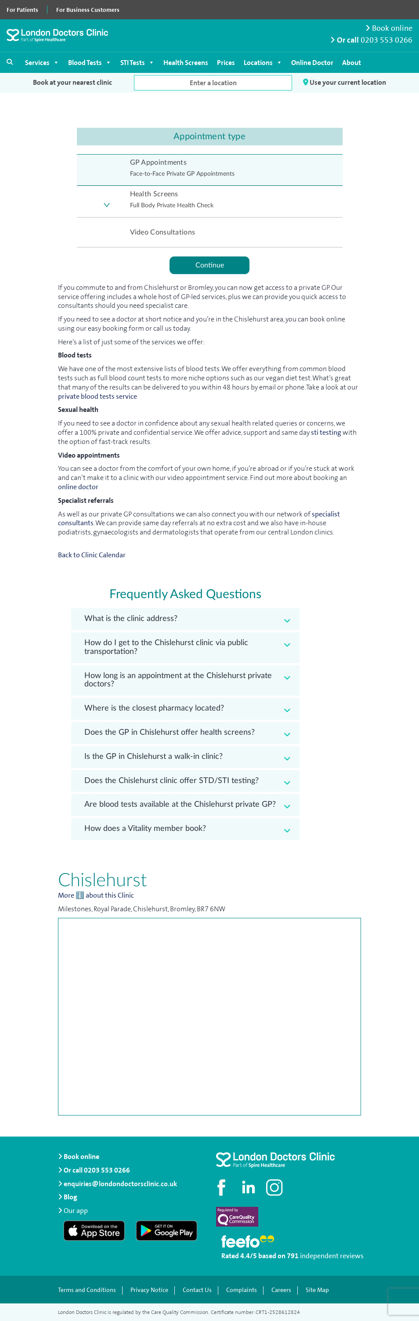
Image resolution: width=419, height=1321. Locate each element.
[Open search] (10, 62)
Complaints (241, 1290)
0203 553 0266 (386, 40)
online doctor (78, 486)
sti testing (327, 432)
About (351, 62)
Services (42, 63)
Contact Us (197, 1290)
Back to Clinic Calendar (92, 555)
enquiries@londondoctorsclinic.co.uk (117, 1183)
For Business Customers (87, 10)
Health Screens (185, 62)
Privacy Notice (149, 1290)
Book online (388, 28)
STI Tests (137, 63)
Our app (76, 1210)
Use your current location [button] (344, 82)
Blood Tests (90, 63)
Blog (67, 1197)
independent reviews (332, 1255)
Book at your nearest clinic (72, 82)
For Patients (22, 10)
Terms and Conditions (87, 1290)
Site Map (317, 1290)
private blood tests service (97, 396)
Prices (226, 62)
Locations (263, 63)
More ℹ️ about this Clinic (96, 895)
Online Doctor (312, 62)
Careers (281, 1290)
